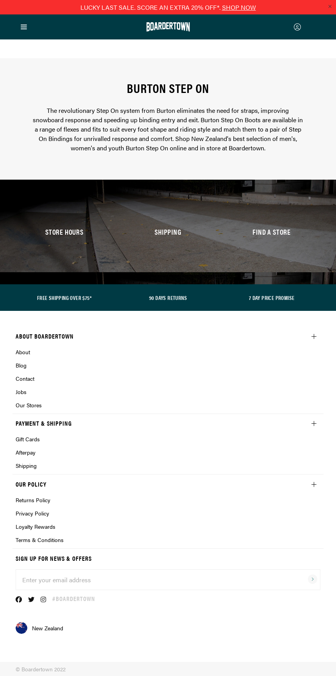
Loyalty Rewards (35, 526)
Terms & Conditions (40, 540)
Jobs (21, 392)
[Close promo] (330, 6)
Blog (21, 365)
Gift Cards (28, 439)
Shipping (26, 465)
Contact (25, 378)
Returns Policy (33, 500)
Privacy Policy (32, 513)
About (23, 352)
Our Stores (29, 405)
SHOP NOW (239, 7)
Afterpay (26, 452)
